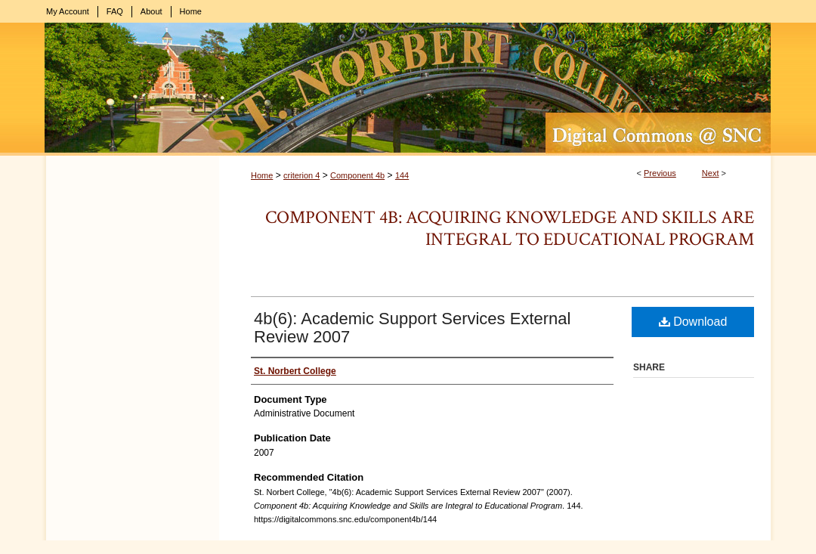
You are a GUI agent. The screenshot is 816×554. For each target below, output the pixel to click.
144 (402, 175)
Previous (660, 173)
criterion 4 (301, 175)
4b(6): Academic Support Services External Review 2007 (412, 327)
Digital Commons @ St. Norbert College (408, 89)
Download (693, 321)
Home (262, 175)
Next (710, 173)
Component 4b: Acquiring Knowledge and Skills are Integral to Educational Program (509, 228)
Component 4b (357, 175)
